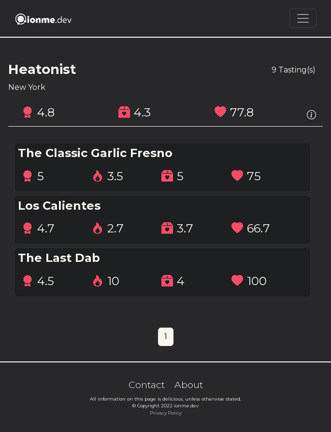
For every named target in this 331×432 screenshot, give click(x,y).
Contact (147, 384)
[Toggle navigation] (303, 18)
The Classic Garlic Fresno (95, 153)
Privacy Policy (166, 413)
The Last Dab (59, 258)
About (188, 384)
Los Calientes (59, 206)
